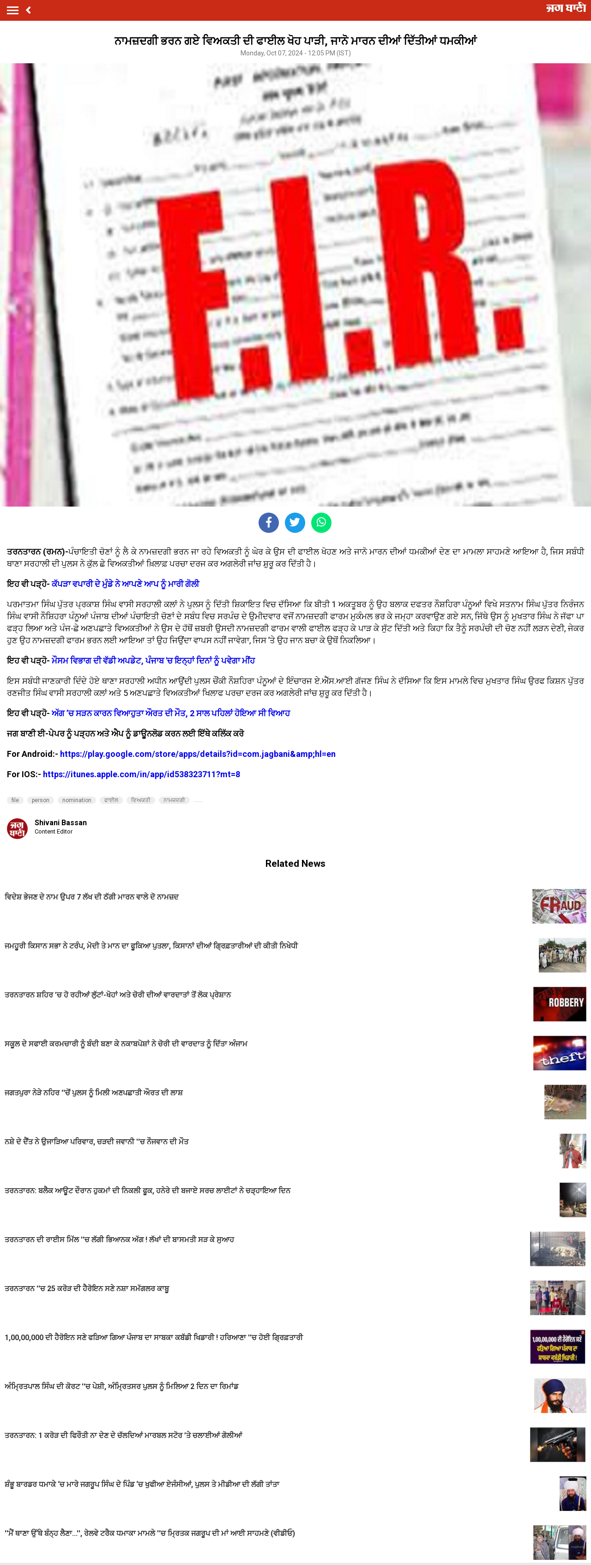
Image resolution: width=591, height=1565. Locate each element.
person (40, 800)
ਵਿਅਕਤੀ (141, 800)
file (15, 800)
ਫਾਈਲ (111, 800)
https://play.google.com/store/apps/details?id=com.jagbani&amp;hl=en (198, 754)
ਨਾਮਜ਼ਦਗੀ (174, 800)
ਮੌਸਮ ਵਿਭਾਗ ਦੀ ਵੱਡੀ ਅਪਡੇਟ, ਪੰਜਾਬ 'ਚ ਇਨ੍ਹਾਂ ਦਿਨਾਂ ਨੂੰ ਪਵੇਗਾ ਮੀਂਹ (153, 660)
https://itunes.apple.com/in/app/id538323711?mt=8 (141, 774)
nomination (76, 800)
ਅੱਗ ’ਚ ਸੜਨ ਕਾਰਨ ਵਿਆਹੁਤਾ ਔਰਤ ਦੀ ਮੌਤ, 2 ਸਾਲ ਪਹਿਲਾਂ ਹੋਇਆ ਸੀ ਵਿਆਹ (171, 713)
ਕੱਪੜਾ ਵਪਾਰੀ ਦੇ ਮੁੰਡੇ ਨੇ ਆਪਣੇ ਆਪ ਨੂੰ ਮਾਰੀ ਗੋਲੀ (125, 584)
